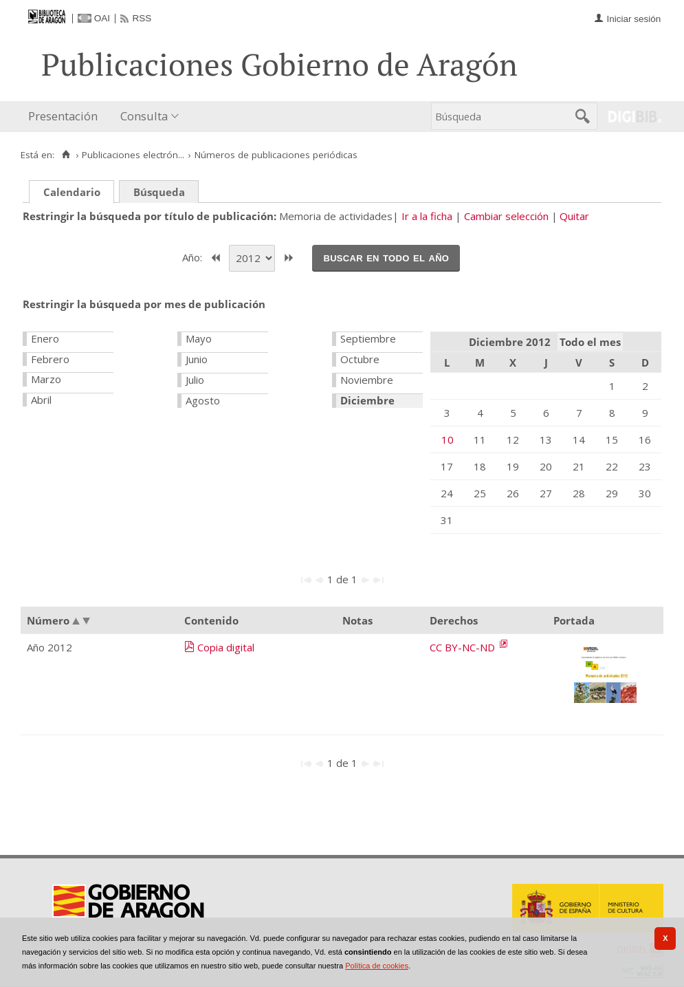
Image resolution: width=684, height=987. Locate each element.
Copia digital (225, 647)
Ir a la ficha (426, 216)
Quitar (574, 216)
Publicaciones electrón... (133, 155)
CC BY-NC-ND (464, 647)
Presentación (63, 116)
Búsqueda (159, 192)
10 (447, 439)
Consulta (144, 116)
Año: (193, 256)
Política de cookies (376, 966)
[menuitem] (66, 116)
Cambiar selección (506, 216)
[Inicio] (65, 155)
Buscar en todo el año (386, 257)
